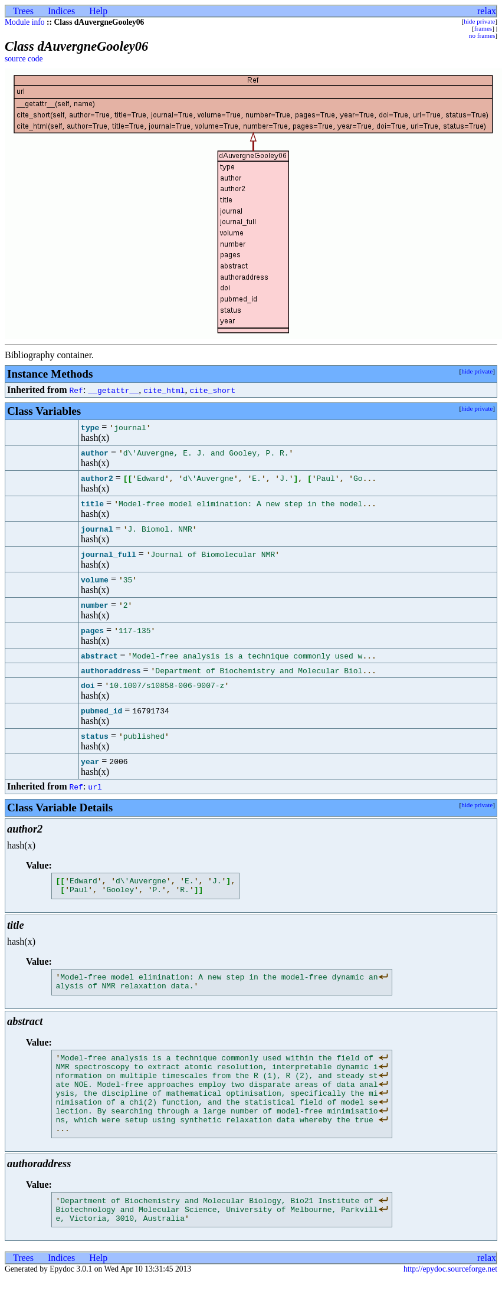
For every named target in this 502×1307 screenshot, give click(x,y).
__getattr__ (113, 390)
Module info (25, 22)
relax (486, 11)
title (92, 503)
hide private (479, 21)
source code (24, 58)
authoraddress (110, 670)
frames (483, 28)
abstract (99, 655)
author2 (97, 478)
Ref (76, 390)
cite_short (212, 390)
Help (98, 11)
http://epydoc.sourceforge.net (450, 1297)
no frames (482, 35)
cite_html (164, 390)
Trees (23, 11)
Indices (61, 11)
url (94, 786)
